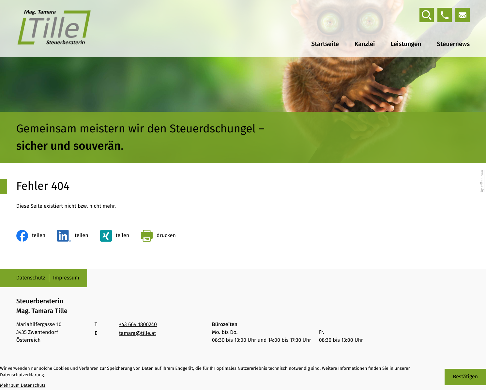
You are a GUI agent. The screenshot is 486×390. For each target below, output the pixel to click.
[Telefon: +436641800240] (138, 325)
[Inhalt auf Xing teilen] (114, 236)
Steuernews (453, 44)
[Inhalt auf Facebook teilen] (30, 236)
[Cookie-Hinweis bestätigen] (465, 377)
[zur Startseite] (54, 28)
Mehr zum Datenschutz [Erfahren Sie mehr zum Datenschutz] (22, 385)
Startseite (325, 44)
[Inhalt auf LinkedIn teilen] (72, 236)
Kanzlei (365, 44)
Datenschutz (30, 278)
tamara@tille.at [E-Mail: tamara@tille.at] (137, 333)
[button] (444, 15)
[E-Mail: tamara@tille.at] (462, 15)
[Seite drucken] (158, 236)
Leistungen (405, 44)
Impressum (66, 278)
